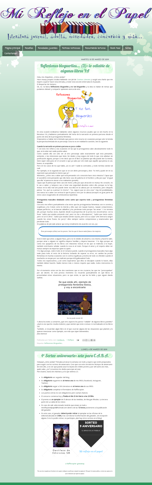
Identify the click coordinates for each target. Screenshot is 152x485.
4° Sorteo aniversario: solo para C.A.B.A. (75, 355)
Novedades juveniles (47, 48)
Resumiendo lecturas (95, 48)
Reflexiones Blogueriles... (53, 343)
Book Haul (115, 48)
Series (128, 48)
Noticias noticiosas (71, 48)
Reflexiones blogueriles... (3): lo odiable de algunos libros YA (74, 68)
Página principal (12, 48)
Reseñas (29, 48)
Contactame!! (10, 53)
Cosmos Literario (83, 79)
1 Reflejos (70, 340)
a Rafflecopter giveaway (74, 463)
